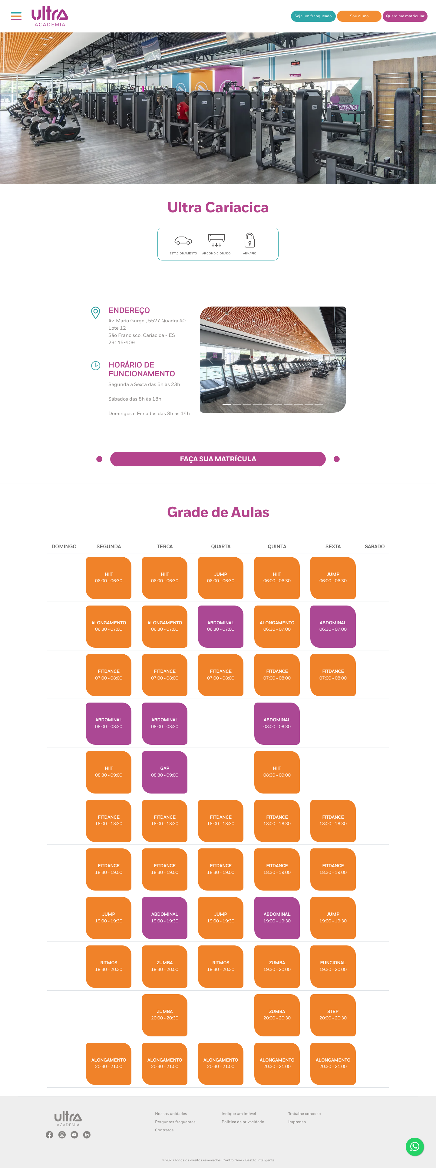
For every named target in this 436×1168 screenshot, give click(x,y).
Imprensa (297, 1122)
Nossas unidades (171, 1114)
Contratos (164, 1130)
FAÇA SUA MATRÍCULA (218, 459)
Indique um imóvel (239, 1114)
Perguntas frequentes (175, 1122)
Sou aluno (359, 16)
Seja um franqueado (313, 16)
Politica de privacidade (243, 1122)
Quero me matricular (405, 16)
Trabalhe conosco (304, 1114)
